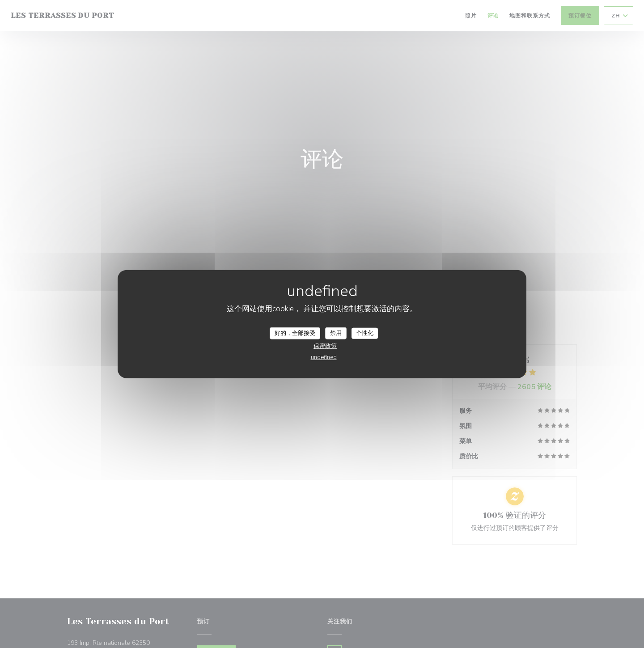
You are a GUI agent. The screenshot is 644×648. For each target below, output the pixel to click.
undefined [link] (324, 357)
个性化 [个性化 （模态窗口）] (364, 333)
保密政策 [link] (325, 346)
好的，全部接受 (295, 333)
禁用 (336, 333)
